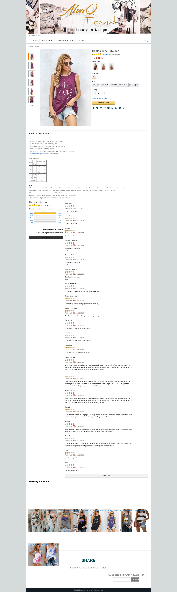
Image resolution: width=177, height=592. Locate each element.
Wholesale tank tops (35, 154)
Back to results (34, 46)
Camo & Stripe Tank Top (36, 511)
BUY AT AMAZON (103, 103)
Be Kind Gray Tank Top (96, 510)
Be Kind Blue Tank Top (111, 510)
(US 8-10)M (104, 85)
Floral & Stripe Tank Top (50, 511)
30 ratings (105, 54)
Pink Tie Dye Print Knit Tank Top (36, 545)
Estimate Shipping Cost (100, 98)
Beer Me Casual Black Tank (81, 511)
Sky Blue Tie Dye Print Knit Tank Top (51, 545)
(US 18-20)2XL (133, 85)
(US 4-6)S (96, 85)
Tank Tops (37, 35)
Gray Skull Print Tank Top (126, 511)
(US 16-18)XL (123, 85)
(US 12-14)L (113, 85)
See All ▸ (106, 476)
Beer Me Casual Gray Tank (66, 511)
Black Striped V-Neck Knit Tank (141, 511)
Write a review (45, 237)
